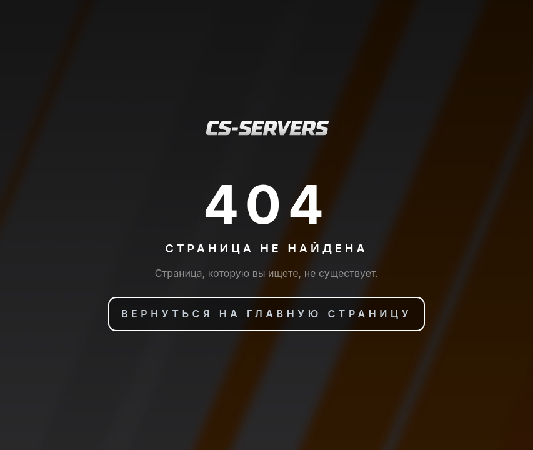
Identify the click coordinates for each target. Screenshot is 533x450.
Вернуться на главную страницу (266, 314)
